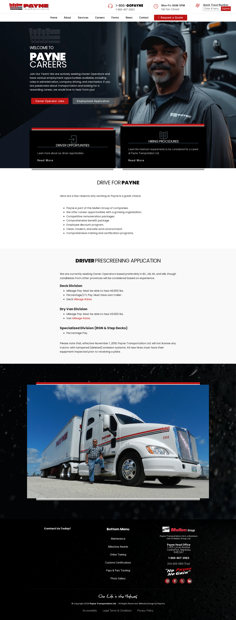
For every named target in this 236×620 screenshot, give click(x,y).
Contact (143, 17)
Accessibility (90, 610)
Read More (45, 160)
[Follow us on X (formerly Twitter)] (182, 581)
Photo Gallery (118, 578)
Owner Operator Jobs (49, 101)
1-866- (129, 5)
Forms (115, 17)
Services (83, 17)
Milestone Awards (118, 546)
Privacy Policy (145, 610)
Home (53, 17)
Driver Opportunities (72, 145)
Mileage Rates (83, 299)
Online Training (118, 554)
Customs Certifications (118, 562)
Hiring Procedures (163, 141)
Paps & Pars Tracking (118, 570)
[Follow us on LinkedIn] (189, 581)
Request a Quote (170, 17)
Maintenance (118, 538)
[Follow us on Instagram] (167, 581)
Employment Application (93, 101)
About (67, 17)
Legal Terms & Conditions (117, 610)
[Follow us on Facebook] (175, 581)
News (129, 17)
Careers (100, 17)
